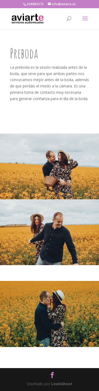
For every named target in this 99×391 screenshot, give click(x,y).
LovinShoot (61, 383)
